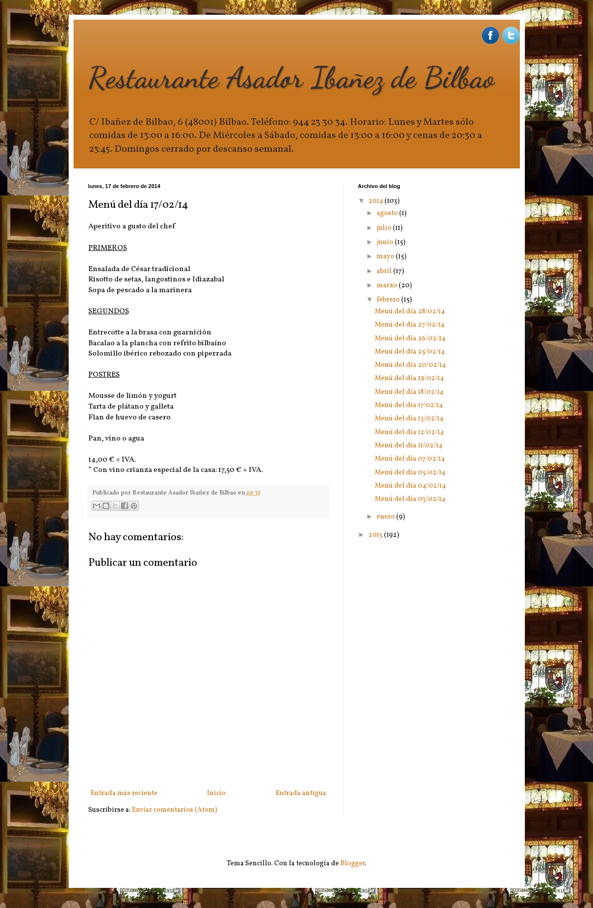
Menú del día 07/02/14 (410, 459)
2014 (376, 201)
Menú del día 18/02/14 (409, 392)
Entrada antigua (301, 793)
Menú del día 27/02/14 (409, 325)
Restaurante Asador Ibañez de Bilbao (291, 77)
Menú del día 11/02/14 (408, 445)
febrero (389, 299)
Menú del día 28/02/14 (410, 311)
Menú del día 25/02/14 (410, 352)
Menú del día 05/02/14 (410, 472)
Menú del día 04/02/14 (410, 486)
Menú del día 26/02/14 (410, 338)
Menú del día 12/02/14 (409, 432)
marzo (388, 285)
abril (385, 271)
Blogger (352, 863)
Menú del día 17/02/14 (409, 405)
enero (386, 517)
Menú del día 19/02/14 (409, 378)
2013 (376, 535)
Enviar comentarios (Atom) (174, 810)
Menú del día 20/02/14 (410, 365)
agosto (388, 213)
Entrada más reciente (124, 793)
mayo (386, 256)
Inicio (216, 793)
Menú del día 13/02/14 (409, 418)
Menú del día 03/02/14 (410, 499)
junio (386, 242)
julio (385, 228)
